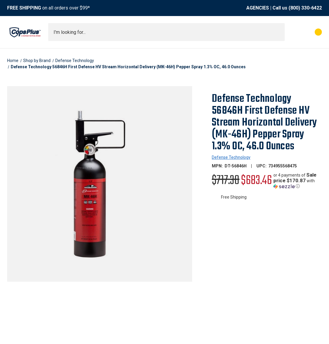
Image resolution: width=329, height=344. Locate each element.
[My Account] (292, 32)
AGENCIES (257, 8)
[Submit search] (278, 32)
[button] (297, 180)
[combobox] (166, 32)
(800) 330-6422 (305, 8)
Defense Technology (231, 157)
